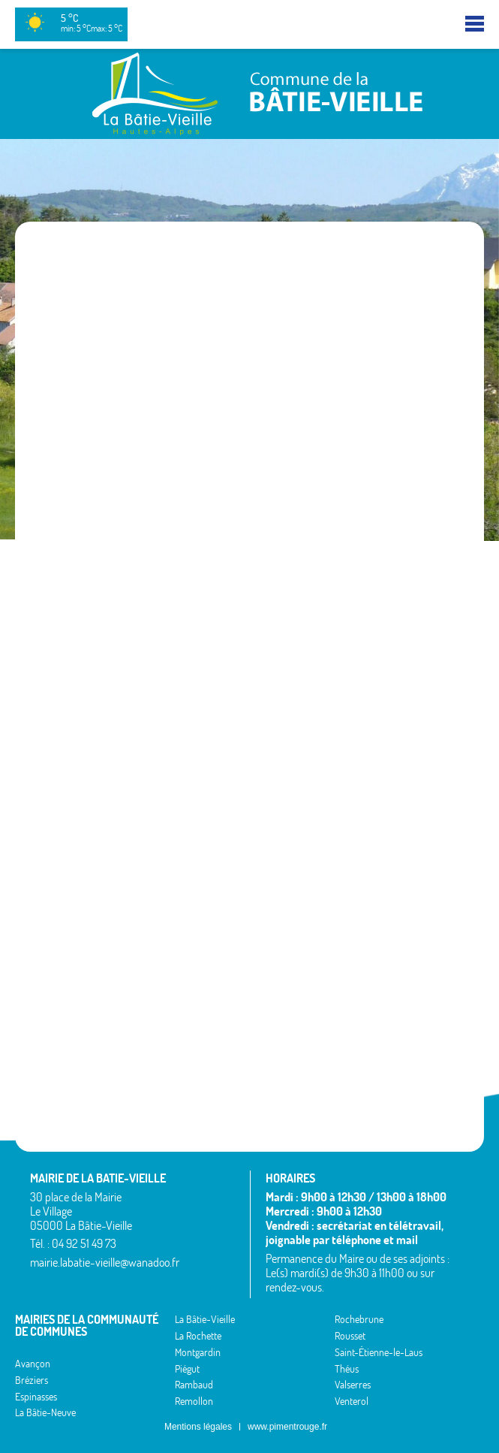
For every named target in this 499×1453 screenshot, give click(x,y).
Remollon (194, 1401)
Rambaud (194, 1384)
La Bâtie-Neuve (45, 1412)
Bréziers (31, 1380)
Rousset (350, 1336)
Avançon (32, 1363)
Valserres (353, 1384)
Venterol (351, 1401)
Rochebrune (359, 1319)
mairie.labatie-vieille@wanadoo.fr (104, 1262)
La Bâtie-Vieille (205, 1319)
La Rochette (198, 1336)
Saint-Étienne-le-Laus (378, 1352)
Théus (347, 1369)
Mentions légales (198, 1426)
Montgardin (198, 1352)
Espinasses (36, 1396)
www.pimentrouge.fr (287, 1426)
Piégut (187, 1369)
